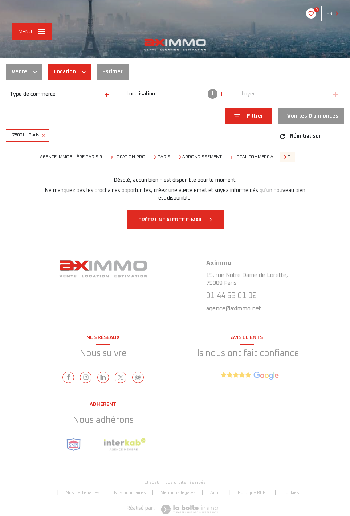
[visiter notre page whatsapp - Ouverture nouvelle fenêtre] (138, 377)
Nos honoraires (130, 493)
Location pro (129, 157)
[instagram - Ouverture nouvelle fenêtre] (85, 377)
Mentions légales (178, 493)
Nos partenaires (82, 493)
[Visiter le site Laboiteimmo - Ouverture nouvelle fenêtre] (189, 509)
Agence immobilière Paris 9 (71, 157)
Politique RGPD (253, 493)
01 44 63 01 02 (231, 295)
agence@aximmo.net (233, 308)
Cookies (291, 493)
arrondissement (202, 157)
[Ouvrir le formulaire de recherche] (248, 116)
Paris (164, 157)
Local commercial (255, 157)
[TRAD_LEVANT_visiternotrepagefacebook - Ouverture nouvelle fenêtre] (68, 377)
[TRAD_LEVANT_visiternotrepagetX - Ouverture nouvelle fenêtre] (120, 377)
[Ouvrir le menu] (32, 31)
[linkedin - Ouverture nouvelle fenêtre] (103, 377)
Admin (216, 493)
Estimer (112, 71)
